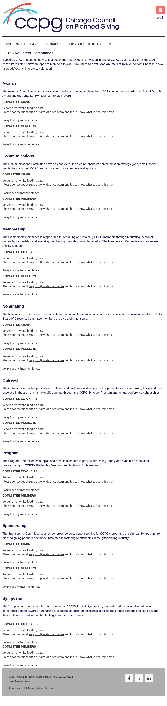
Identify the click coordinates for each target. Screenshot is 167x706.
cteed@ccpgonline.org (20, 68)
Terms (11, 688)
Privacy (19, 688)
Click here (80, 64)
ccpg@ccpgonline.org (19, 681)
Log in (160, 10)
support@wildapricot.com (46, 111)
